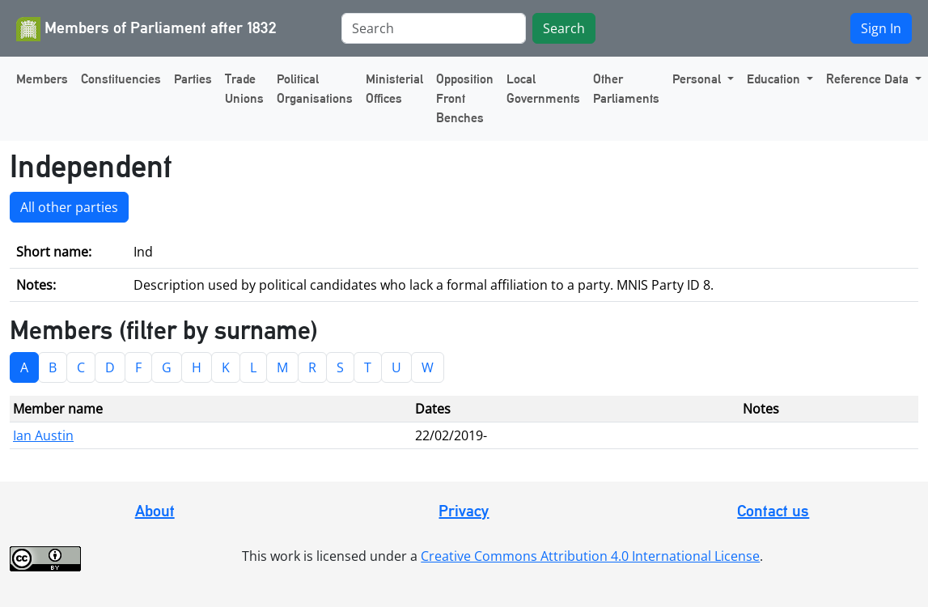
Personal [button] (698, 79)
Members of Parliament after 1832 (146, 29)
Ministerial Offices (394, 88)
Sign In (881, 28)
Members (42, 79)
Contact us (773, 510)
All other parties (69, 207)
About (155, 510)
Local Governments (543, 88)
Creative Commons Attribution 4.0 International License (590, 556)
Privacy (464, 510)
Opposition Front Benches (465, 98)
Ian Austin (43, 435)
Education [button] (775, 79)
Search (564, 28)
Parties (193, 79)
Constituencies (121, 79)
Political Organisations (315, 88)
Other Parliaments (626, 88)
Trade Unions (244, 88)
